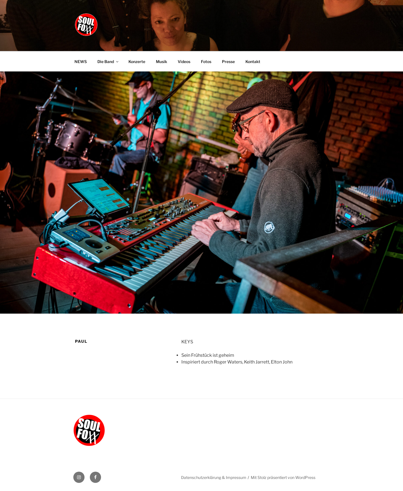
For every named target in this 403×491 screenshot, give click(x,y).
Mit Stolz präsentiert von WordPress (283, 477)
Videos (184, 61)
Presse (228, 61)
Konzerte (136, 61)
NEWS (80, 61)
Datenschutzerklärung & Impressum (213, 477)
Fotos (206, 61)
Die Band (108, 61)
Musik (161, 61)
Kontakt (252, 61)
